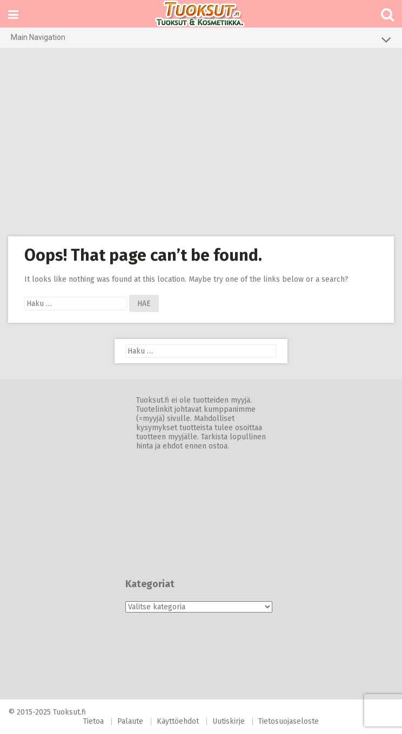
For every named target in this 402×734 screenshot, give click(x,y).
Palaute (130, 721)
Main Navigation (201, 39)
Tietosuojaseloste (288, 721)
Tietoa (93, 721)
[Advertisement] (201, 142)
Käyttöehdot (178, 721)
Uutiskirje (228, 721)
